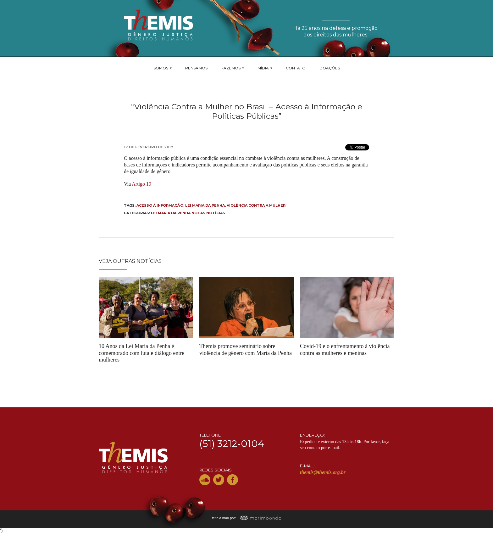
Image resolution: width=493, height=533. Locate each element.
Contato (296, 68)
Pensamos (196, 68)
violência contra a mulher (256, 205)
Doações (329, 68)
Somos (160, 68)
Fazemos (231, 68)
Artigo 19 (141, 184)
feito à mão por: (246, 518)
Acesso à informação (159, 205)
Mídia (263, 68)
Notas (198, 213)
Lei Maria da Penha (205, 205)
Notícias (215, 213)
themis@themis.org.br (323, 472)
